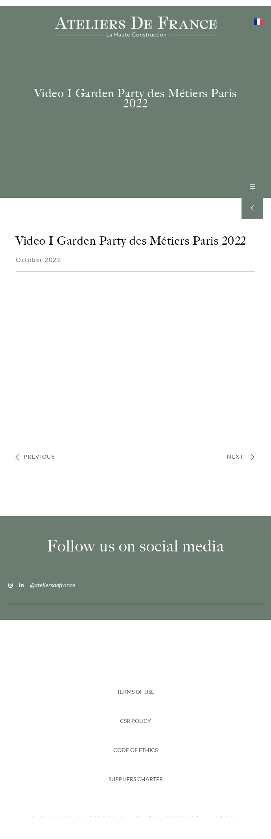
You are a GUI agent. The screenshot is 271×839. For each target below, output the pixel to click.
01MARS (225, 816)
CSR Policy (135, 720)
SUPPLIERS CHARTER (136, 779)
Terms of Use (135, 691)
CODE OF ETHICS (135, 750)
